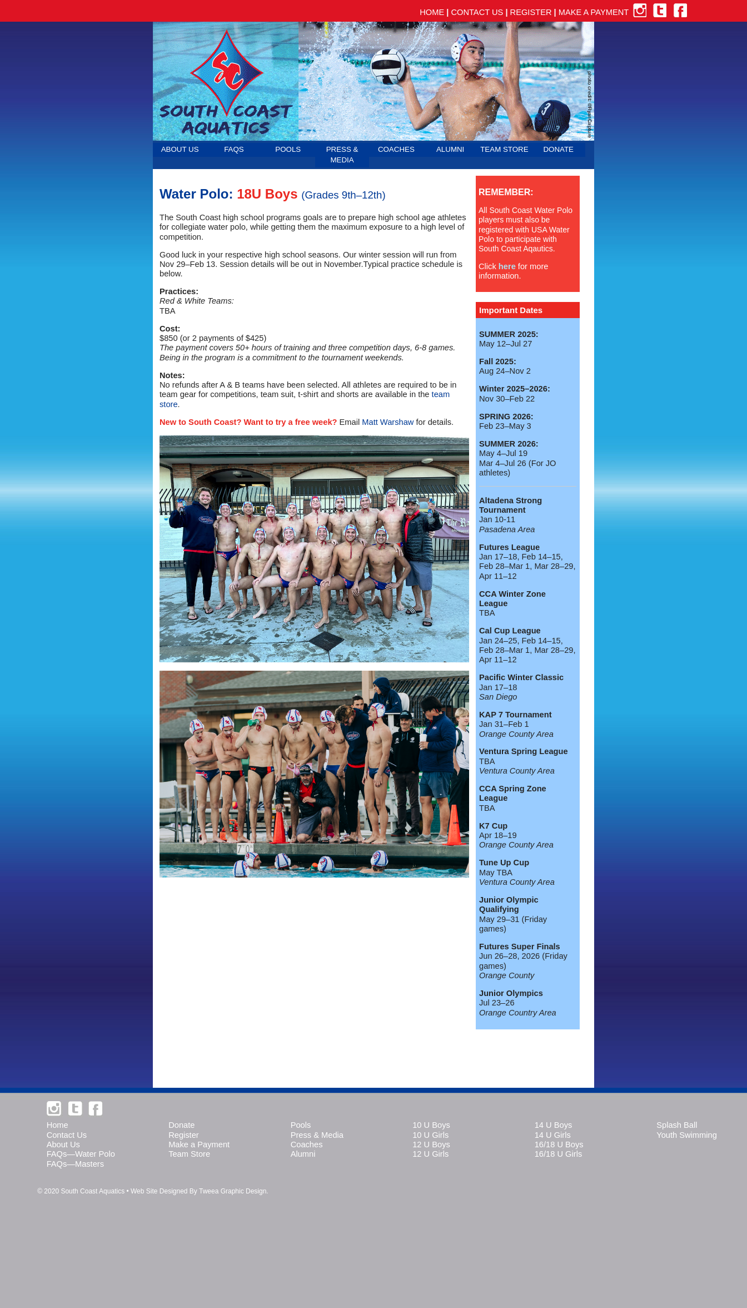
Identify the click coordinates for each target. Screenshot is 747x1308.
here (507, 266)
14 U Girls (553, 1135)
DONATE (558, 149)
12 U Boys (431, 1144)
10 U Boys (431, 1125)
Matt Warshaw (388, 422)
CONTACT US (477, 12)
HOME (432, 12)
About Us (63, 1144)
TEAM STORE (504, 149)
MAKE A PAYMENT (594, 12)
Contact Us (67, 1135)
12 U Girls (430, 1154)
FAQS (234, 149)
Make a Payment (199, 1144)
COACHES (396, 149)
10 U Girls (430, 1135)
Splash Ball (676, 1125)
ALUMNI (450, 149)
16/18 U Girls (558, 1154)
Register (183, 1135)
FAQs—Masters (75, 1164)
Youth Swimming (686, 1135)
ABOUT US (180, 149)
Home (57, 1125)
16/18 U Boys (559, 1144)
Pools (301, 1125)
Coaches (307, 1144)
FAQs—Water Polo (81, 1154)
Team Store (189, 1154)
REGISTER (531, 12)
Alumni (303, 1154)
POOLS (288, 149)
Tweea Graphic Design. (233, 1191)
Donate (181, 1125)
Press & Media (317, 1135)
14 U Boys (553, 1125)
